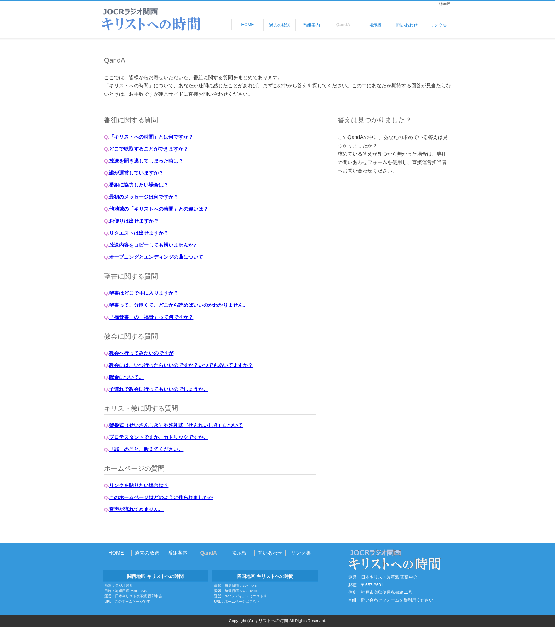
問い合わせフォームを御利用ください (397, 600)
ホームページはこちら (242, 601)
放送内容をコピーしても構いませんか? (152, 245)
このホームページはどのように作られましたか (161, 497)
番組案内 (311, 25)
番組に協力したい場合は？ (138, 185)
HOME (247, 24)
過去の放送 (279, 25)
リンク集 (438, 25)
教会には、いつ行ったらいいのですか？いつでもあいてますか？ (181, 365)
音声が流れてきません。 (136, 509)
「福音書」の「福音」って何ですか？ (151, 317)
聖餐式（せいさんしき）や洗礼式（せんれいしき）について (176, 425)
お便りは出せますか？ (134, 221)
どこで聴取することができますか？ (148, 149)
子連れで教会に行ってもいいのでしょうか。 (158, 389)
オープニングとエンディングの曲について (156, 257)
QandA (343, 24)
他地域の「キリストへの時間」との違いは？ (158, 209)
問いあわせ (407, 25)
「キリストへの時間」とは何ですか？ (151, 137)
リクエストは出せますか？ (138, 233)
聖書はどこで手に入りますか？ (143, 293)
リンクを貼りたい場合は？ (138, 485)
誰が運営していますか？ (136, 173)
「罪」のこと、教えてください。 (146, 449)
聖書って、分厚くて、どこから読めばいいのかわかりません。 (178, 305)
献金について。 (126, 377)
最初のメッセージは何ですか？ (143, 197)
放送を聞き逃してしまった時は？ (146, 161)
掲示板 (375, 25)
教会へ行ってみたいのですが (141, 353)
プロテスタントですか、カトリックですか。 (158, 437)
